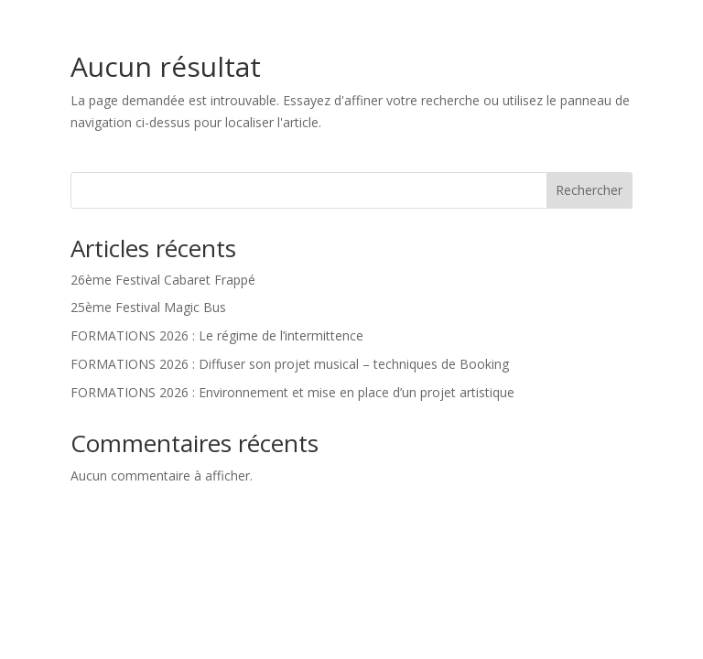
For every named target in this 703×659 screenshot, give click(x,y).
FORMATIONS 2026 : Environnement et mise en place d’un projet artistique (292, 392)
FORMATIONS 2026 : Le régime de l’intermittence (216, 335)
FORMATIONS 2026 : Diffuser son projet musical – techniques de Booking (289, 364)
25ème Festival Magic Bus (148, 307)
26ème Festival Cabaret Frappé (162, 279)
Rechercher (589, 190)
